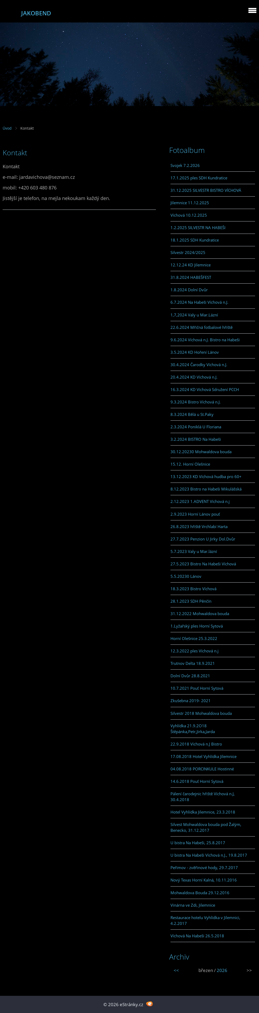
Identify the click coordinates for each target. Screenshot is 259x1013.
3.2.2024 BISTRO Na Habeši (195, 439)
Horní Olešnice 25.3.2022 (193, 638)
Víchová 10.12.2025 (188, 215)
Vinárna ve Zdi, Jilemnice (192, 905)
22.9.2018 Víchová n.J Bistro (196, 744)
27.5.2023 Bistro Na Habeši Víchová (203, 563)
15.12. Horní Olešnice (190, 464)
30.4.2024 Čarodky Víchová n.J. (198, 364)
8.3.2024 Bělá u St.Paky (192, 414)
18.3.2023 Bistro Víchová (193, 588)
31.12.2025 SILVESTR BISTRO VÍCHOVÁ (205, 190)
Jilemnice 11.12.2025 (189, 202)
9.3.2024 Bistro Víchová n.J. (195, 402)
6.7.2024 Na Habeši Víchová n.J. (199, 302)
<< (176, 970)
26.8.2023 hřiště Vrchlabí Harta (199, 526)
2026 (222, 970)
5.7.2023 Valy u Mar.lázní (193, 551)
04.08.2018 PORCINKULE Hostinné (202, 768)
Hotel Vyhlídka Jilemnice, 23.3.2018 (202, 812)
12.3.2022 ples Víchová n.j (194, 650)
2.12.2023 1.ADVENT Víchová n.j (200, 501)
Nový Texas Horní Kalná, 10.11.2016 (203, 880)
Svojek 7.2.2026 (185, 165)
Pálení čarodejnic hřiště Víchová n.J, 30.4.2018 (202, 796)
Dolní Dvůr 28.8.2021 (190, 675)
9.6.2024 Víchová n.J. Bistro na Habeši (205, 339)
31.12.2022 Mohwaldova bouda (199, 613)
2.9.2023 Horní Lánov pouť (195, 514)
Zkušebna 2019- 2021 (190, 700)
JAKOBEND (36, 13)
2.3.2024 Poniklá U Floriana (195, 426)
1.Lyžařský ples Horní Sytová (196, 626)
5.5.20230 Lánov (185, 576)
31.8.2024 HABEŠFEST (190, 277)
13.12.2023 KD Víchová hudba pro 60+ (206, 476)
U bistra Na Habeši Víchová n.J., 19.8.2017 (208, 855)
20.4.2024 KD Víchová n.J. (194, 377)
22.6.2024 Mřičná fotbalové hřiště (201, 327)
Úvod (7, 128)
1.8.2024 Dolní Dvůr (189, 289)
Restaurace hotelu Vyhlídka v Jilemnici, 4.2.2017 (205, 920)
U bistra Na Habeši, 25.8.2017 (197, 842)
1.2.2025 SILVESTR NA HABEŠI (197, 227)
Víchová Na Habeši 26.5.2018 (197, 935)
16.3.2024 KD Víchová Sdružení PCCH (204, 389)
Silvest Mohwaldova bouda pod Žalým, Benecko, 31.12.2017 (205, 827)
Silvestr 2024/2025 (187, 252)
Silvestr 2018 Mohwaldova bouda (201, 713)
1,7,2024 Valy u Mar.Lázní (194, 314)
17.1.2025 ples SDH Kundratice (198, 177)
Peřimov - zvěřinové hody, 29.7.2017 (204, 867)
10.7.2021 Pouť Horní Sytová (196, 688)
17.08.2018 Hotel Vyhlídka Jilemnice (203, 756)
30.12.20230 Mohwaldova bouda (201, 451)
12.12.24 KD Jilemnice (190, 264)
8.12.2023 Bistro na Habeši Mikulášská (206, 489)
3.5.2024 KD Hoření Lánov (194, 352)
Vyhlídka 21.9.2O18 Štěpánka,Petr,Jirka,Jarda (192, 728)
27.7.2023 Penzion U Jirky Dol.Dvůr (202, 539)
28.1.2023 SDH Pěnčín (190, 601)
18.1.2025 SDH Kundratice (194, 240)
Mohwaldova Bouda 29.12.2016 (199, 892)
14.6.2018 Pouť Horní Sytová (196, 781)
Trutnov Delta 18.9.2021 (192, 663)
